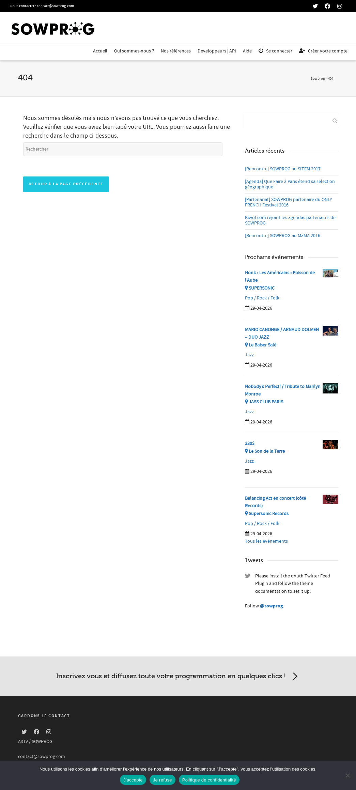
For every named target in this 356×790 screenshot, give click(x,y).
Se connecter (275, 51)
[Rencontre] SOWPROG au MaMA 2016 (282, 236)
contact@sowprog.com (55, 6)
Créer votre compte (323, 51)
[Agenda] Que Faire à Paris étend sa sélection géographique (290, 184)
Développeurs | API (217, 51)
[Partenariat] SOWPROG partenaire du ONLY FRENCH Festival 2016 (288, 202)
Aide (247, 51)
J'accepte (133, 780)
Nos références (176, 51)
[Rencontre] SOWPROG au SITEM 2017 (283, 169)
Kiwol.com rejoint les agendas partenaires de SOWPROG (290, 220)
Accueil (100, 51)
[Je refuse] (347, 775)
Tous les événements (266, 541)
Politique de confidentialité (209, 780)
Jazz (249, 355)
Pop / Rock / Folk (262, 298)
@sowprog (271, 606)
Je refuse (162, 780)
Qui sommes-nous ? (134, 51)
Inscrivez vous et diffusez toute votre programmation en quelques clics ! (178, 676)
